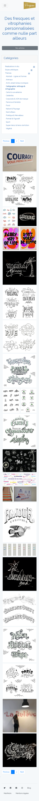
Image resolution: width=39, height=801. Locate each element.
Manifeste (7, 793)
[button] (34, 67)
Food (8, 105)
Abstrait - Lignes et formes (16, 76)
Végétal (9, 128)
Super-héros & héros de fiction (17, 125)
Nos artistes (20, 48)
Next (22, 141)
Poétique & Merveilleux (14, 115)
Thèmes (8, 73)
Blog (29, 788)
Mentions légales (22, 793)
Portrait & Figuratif (13, 119)
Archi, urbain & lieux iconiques (17, 83)
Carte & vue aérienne (14, 92)
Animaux (9, 80)
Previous (6, 141)
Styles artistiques (11, 70)
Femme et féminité (13, 102)
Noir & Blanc (10, 112)
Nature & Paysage (13, 109)
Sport (8, 122)
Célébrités (10, 96)
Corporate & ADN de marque (17, 99)
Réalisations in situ (12, 66)
